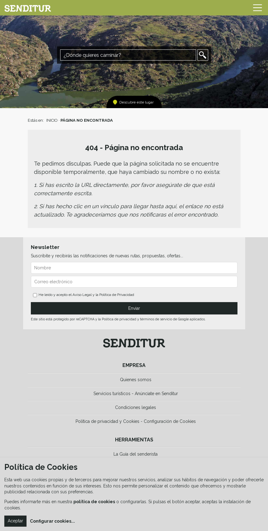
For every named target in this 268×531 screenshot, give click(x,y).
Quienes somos (135, 379)
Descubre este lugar (136, 102)
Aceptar (15, 520)
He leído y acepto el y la (83, 295)
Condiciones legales (135, 407)
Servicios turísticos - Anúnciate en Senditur (135, 393)
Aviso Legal (82, 295)
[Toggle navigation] (257, 8)
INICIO (52, 120)
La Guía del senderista (135, 454)
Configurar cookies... (52, 521)
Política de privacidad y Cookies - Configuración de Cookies (136, 421)
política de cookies (94, 501)
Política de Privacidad (116, 295)
